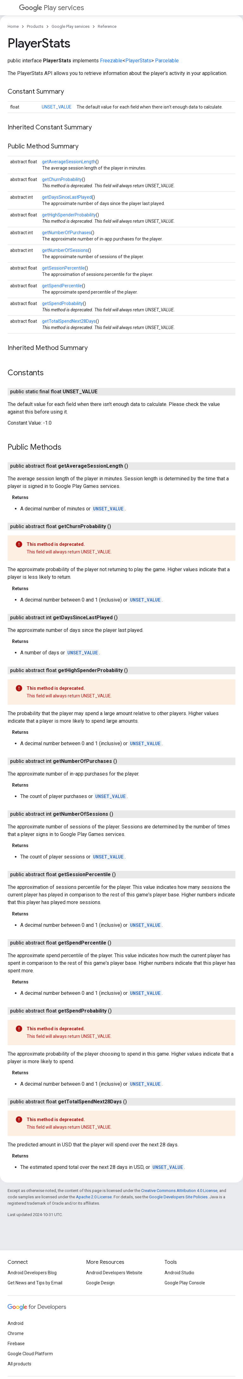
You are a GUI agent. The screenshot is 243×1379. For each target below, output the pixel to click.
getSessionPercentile (63, 268)
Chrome (16, 1333)
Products (35, 26)
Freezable (111, 61)
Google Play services (71, 26)
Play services (51, 7)
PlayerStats (138, 61)
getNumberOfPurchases (66, 232)
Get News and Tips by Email (35, 1282)
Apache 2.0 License (94, 1197)
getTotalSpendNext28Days (69, 321)
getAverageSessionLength (69, 161)
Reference (107, 26)
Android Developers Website (114, 1272)
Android (15, 1323)
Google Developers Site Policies (178, 1197)
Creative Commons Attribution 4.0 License (179, 1190)
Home (13, 26)
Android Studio (179, 1272)
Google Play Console (185, 1282)
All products (19, 1363)
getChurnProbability (62, 179)
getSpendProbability (62, 303)
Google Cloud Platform (30, 1353)
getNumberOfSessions (65, 250)
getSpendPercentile (62, 285)
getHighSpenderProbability (69, 214)
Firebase (16, 1343)
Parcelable (167, 61)
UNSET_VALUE (57, 106)
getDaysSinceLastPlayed (67, 197)
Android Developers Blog (32, 1272)
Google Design (100, 1282)
